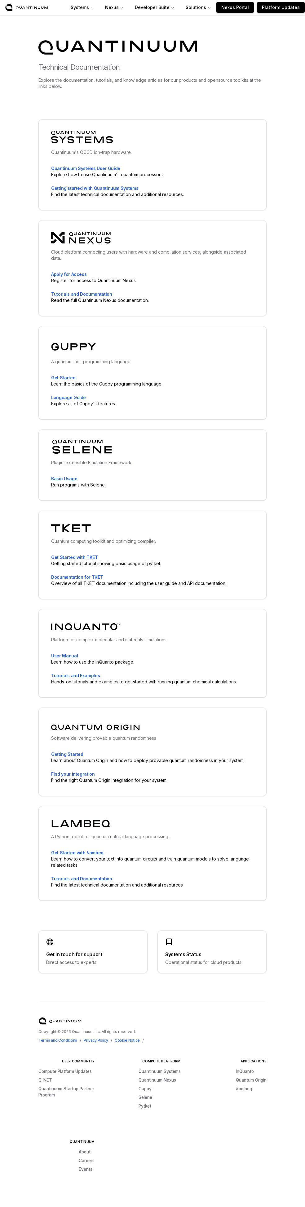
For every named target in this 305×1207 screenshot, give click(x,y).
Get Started (63, 377)
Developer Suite (155, 7)
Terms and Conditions (57, 1040)
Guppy (145, 1088)
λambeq (244, 1088)
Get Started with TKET (74, 557)
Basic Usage (64, 478)
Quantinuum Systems (160, 1071)
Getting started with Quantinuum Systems (94, 188)
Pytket (145, 1106)
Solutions (198, 7)
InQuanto (245, 1071)
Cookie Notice (127, 1040)
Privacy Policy (96, 1040)
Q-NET (45, 1080)
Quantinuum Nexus (157, 1080)
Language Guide (68, 397)
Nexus (114, 7)
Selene (145, 1097)
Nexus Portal (235, 7)
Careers (87, 1160)
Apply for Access (68, 274)
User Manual (64, 655)
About (85, 1151)
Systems (82, 7)
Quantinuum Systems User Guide (85, 168)
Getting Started (67, 754)
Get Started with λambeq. (78, 852)
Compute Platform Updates (65, 1071)
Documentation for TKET (77, 577)
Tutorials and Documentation (81, 294)
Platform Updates (281, 7)
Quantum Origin (251, 1080)
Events (85, 1169)
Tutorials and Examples (75, 675)
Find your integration (73, 774)
